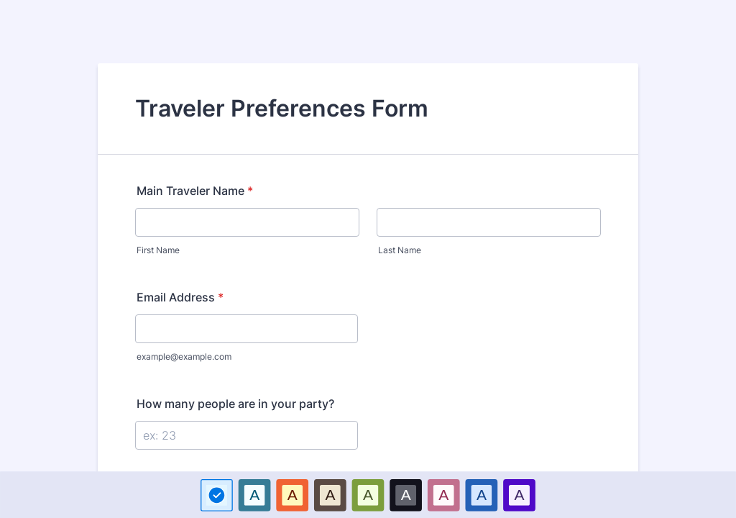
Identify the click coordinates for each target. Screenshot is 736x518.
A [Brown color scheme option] (330, 494)
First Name (158, 250)
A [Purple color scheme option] (519, 494)
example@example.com (184, 356)
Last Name (399, 250)
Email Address (180, 297)
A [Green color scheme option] (368, 494)
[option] (217, 494)
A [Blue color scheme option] (254, 494)
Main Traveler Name (195, 190)
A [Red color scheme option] (293, 494)
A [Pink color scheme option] (443, 494)
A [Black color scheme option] (406, 494)
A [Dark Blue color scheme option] (482, 494)
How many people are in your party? (235, 403)
